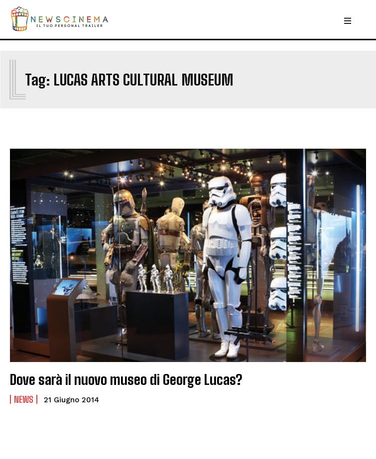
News (23, 399)
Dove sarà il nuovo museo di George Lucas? (126, 379)
